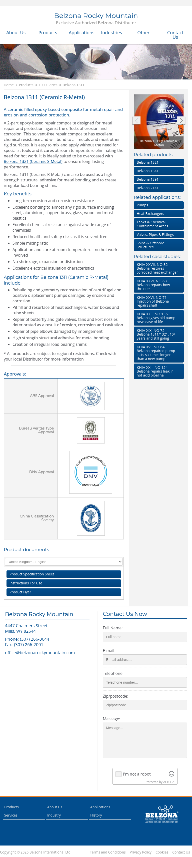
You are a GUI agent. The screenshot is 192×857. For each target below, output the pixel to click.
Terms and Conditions (108, 852)
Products (47, 32)
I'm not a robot (137, 774)
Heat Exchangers (150, 213)
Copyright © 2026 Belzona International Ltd (35, 852)
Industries (111, 32)
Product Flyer (20, 592)
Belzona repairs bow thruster (158, 284)
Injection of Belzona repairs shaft (158, 301)
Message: (111, 718)
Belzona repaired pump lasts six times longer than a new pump (158, 352)
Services (11, 815)
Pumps (142, 205)
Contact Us (175, 34)
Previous (136, 121)
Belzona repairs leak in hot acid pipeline (158, 371)
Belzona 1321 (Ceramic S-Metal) (33, 161)
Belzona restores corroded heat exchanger (158, 268)
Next (181, 121)
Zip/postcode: (115, 696)
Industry (54, 815)
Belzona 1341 (147, 170)
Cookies (162, 852)
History (96, 815)
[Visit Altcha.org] (171, 774)
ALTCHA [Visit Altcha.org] (168, 782)
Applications (81, 32)
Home (9, 85)
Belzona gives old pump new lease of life (158, 317)
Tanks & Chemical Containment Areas (152, 224)
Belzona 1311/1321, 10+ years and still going (158, 334)
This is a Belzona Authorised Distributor (161, 814)
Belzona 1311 (73, 85)
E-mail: (109, 650)
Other (143, 32)
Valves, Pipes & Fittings (155, 234)
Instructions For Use (26, 583)
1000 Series (48, 85)
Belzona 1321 (147, 162)
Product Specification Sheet (32, 574)
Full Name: (112, 627)
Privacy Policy (141, 852)
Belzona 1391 (147, 179)
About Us (16, 32)
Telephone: (113, 673)
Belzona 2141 (147, 187)
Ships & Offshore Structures (150, 245)
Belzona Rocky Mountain (96, 18)
